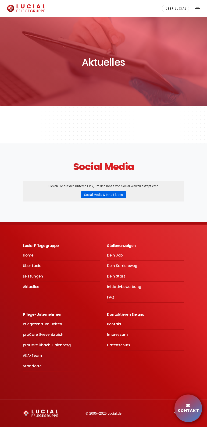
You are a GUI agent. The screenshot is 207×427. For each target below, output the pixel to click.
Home (28, 255)
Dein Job (115, 255)
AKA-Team (32, 355)
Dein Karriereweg (122, 265)
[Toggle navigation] (197, 8)
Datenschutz (119, 345)
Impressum (117, 334)
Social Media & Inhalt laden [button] (103, 195)
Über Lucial (33, 265)
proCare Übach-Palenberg (47, 345)
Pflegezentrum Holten (42, 324)
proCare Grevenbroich (43, 334)
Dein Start (116, 276)
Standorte (32, 366)
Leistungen (33, 276)
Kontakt (114, 324)
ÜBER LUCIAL (175, 8)
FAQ (110, 297)
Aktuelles (31, 286)
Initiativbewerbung (124, 286)
